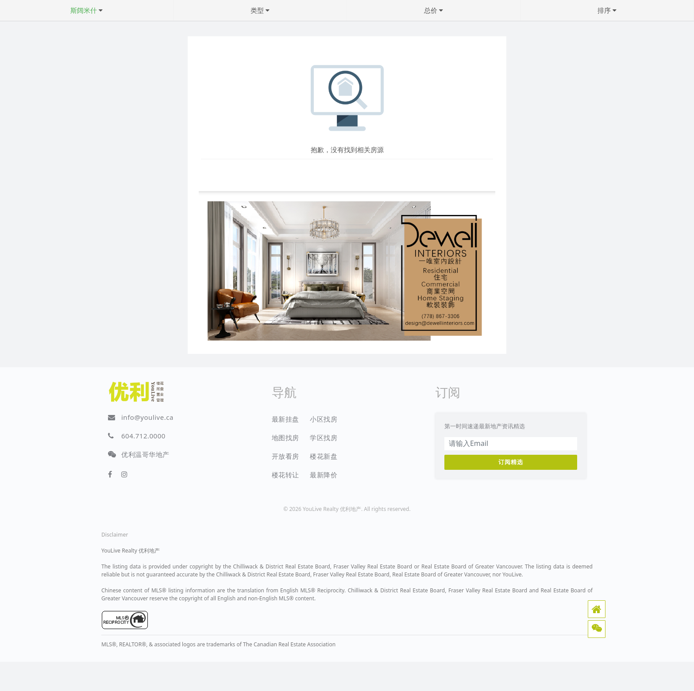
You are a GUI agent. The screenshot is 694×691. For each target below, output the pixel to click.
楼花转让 (285, 474)
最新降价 (323, 474)
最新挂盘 (285, 419)
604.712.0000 (143, 435)
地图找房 (285, 437)
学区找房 (323, 437)
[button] (596, 609)
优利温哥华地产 (145, 454)
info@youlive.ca (147, 417)
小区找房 (323, 419)
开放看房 (285, 456)
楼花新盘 (323, 456)
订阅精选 (510, 462)
